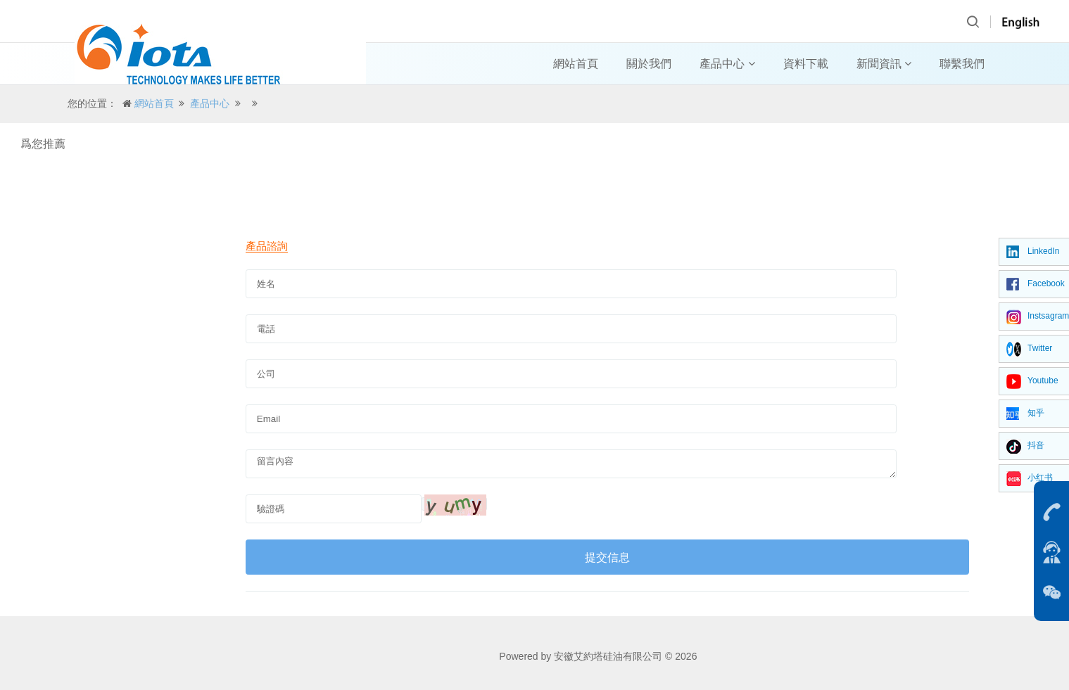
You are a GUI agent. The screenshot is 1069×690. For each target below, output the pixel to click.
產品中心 (727, 64)
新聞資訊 (883, 64)
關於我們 (648, 64)
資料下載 (805, 64)
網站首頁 (575, 64)
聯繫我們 (962, 64)
